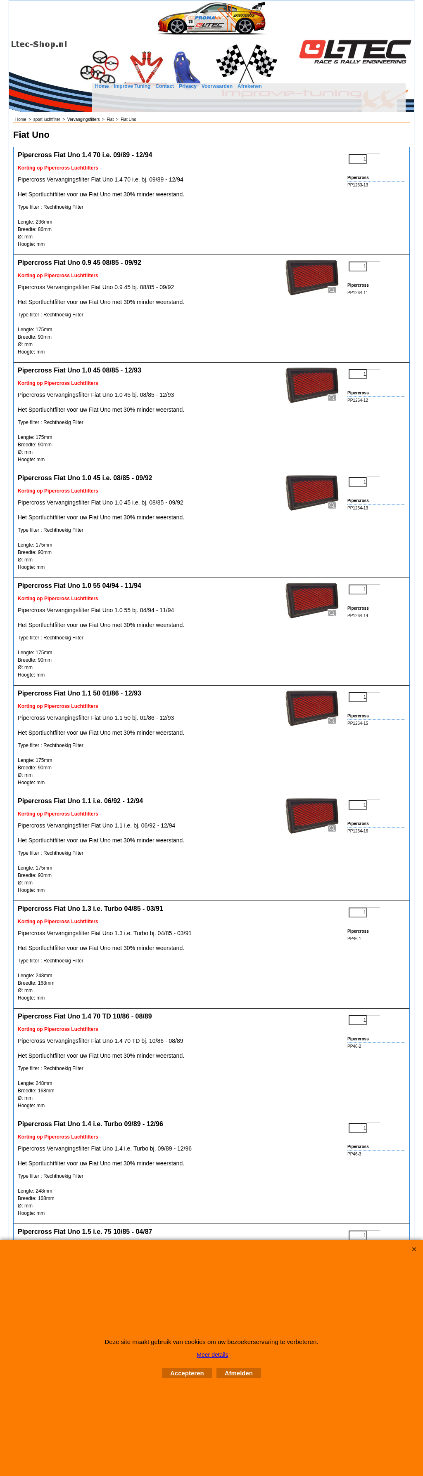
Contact (164, 86)
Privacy (188, 86)
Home (102, 86)
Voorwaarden (217, 86)
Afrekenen (250, 86)
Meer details (212, 1354)
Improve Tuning (132, 86)
